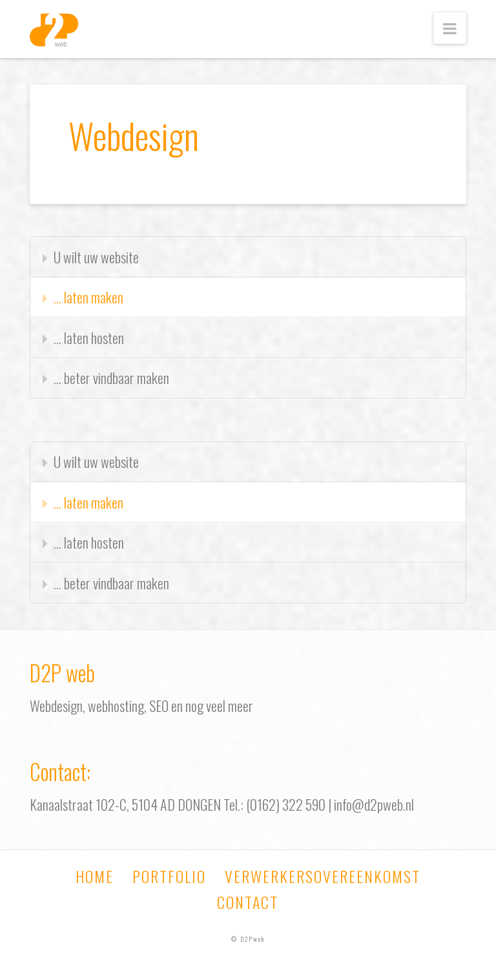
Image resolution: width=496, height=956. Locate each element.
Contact (247, 901)
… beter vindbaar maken (111, 377)
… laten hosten (89, 337)
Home (95, 876)
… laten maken (88, 297)
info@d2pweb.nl (374, 804)
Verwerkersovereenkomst (322, 876)
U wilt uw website (96, 257)
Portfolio (169, 876)
